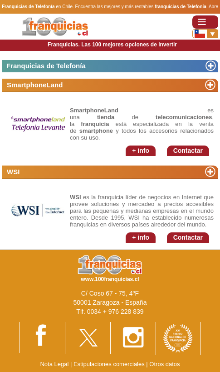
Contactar (188, 150)
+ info (140, 150)
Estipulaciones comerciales (109, 364)
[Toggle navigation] (205, 22)
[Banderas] (205, 33)
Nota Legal (54, 364)
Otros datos (164, 364)
